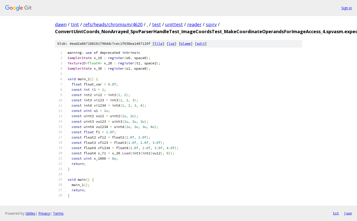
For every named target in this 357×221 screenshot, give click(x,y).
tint (75, 24)
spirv (211, 24)
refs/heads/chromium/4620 (113, 24)
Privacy (44, 213)
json (348, 213)
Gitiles (30, 213)
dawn (61, 24)
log (172, 43)
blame (186, 43)
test (156, 24)
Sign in (346, 8)
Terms (58, 213)
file (158, 43)
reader (194, 24)
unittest (174, 24)
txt (336, 213)
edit (201, 43)
